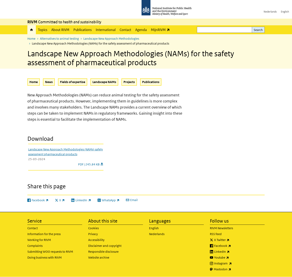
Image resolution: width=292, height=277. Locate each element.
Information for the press (44, 234)
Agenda (141, 30)
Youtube (232, 257)
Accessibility (96, 240)
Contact (125, 30)
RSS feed (216, 234)
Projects (129, 82)
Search (258, 30)
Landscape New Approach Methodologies (111, 38)
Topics (42, 30)
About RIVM (60, 30)
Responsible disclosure (103, 252)
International (106, 30)
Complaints (35, 246)
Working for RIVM (39, 240)
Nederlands (270, 11)
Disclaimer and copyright (104, 246)
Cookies (93, 228)
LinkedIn (232, 251)
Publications (82, 30)
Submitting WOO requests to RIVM (50, 252)
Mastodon (233, 269)
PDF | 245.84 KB (90, 164)
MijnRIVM (161, 29)
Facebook (233, 245)
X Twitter (232, 240)
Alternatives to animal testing (59, 38)
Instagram (233, 263)
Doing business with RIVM (44, 257)
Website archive (98, 257)
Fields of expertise (72, 82)
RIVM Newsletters (221, 228)
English (285, 11)
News (49, 82)
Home (31, 29)
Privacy (93, 234)
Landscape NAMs (104, 82)
